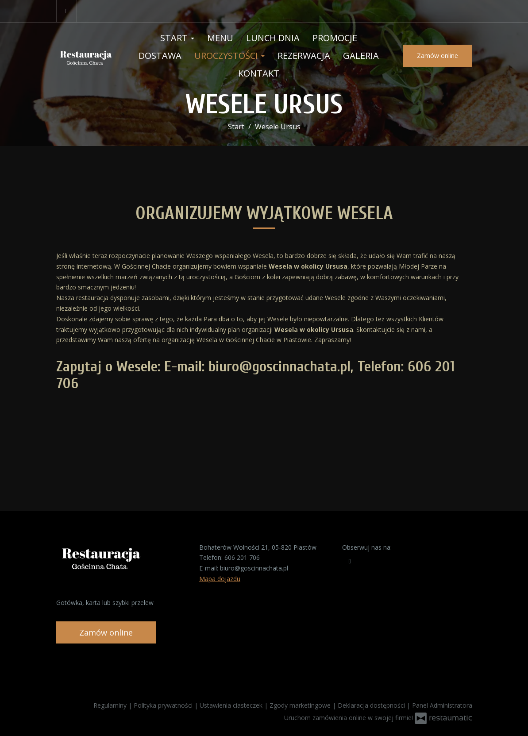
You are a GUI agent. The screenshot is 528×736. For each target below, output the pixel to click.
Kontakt (258, 73)
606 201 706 (242, 557)
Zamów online (437, 55)
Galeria (361, 56)
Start (177, 38)
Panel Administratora (442, 705)
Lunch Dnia (273, 38)
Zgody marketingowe (301, 705)
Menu (220, 38)
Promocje (334, 38)
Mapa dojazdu (219, 578)
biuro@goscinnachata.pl (254, 568)
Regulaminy (110, 705)
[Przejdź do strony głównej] (85, 56)
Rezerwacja (303, 56)
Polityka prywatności (164, 705)
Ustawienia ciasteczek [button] (232, 705)
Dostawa (160, 56)
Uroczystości (229, 56)
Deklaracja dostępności (372, 705)
